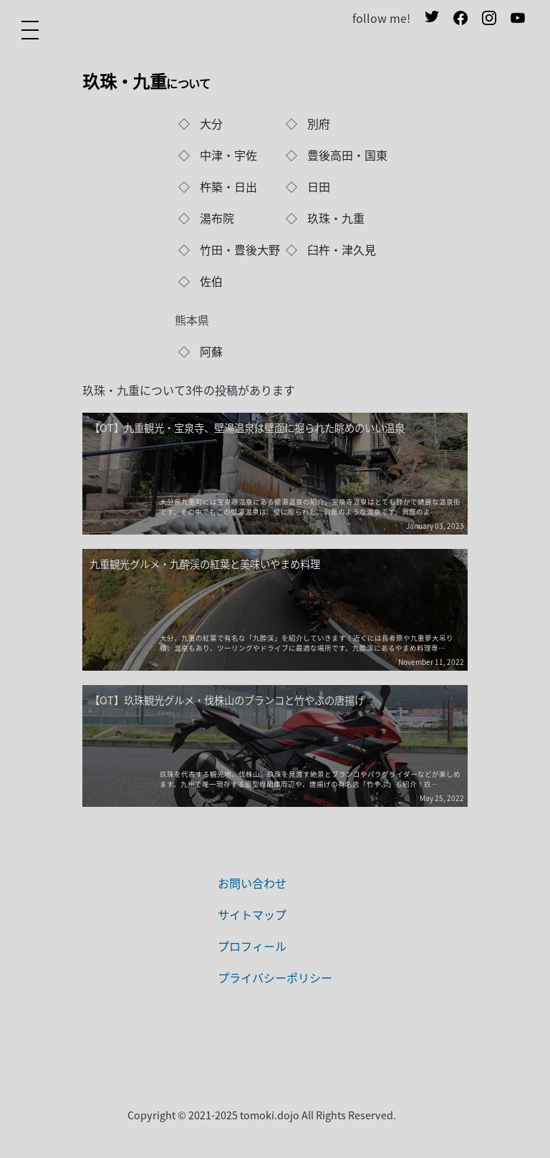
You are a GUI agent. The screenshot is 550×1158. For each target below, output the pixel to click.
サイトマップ (252, 914)
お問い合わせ (252, 882)
